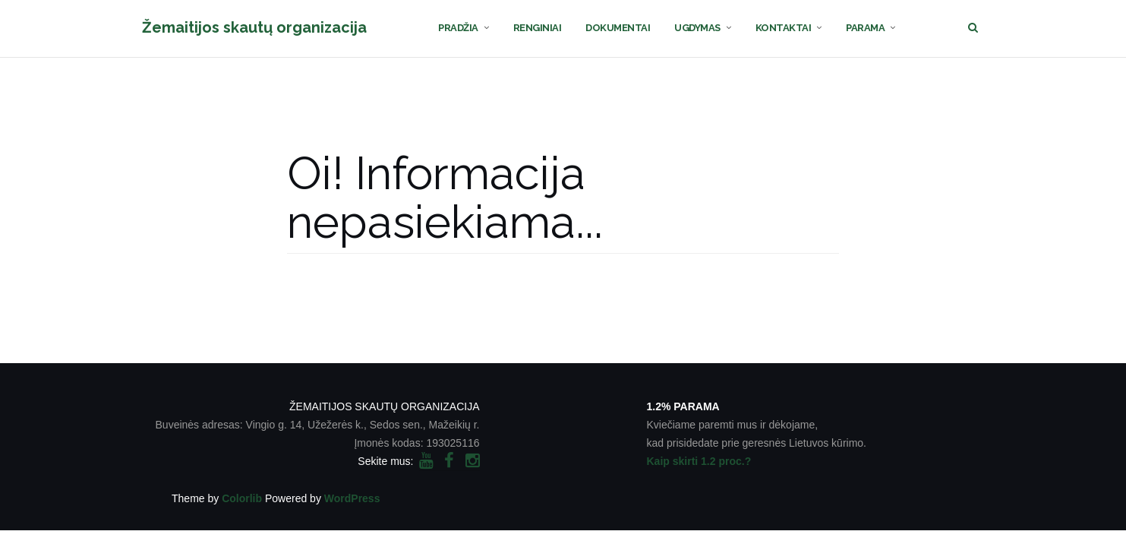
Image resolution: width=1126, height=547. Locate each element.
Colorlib (242, 498)
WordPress (352, 498)
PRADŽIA (458, 27)
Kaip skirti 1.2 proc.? (699, 461)
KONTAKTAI (783, 27)
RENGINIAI (537, 27)
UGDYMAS (697, 27)
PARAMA (865, 27)
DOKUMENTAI (617, 27)
